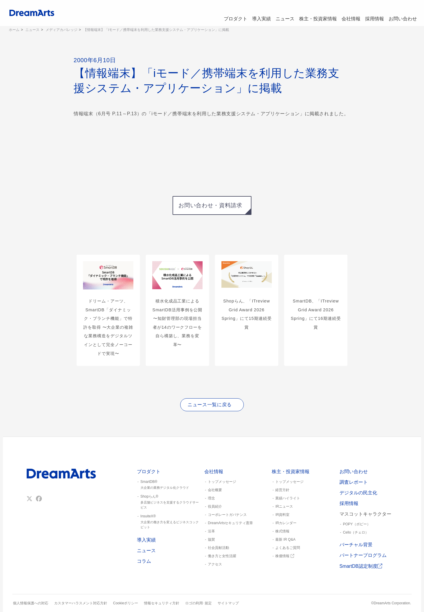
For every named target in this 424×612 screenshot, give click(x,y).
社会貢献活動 (218, 548)
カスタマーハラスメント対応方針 (80, 603)
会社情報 (346, 13)
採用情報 (372, 13)
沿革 (211, 531)
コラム (144, 561)
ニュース (278, 13)
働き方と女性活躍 (222, 556)
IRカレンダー (286, 523)
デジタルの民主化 (358, 492)
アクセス (215, 564)
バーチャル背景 (355, 544)
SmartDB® (168, 485)
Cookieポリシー (125, 603)
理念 (211, 498)
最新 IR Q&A (285, 539)
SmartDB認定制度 (360, 566)
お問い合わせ (402, 13)
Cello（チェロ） (356, 532)
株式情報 (282, 531)
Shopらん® (168, 502)
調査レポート (353, 482)
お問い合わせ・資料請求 (210, 205)
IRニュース (284, 506)
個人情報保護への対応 (30, 603)
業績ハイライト (287, 498)
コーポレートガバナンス (227, 515)
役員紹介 (215, 506)
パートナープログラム (363, 555)
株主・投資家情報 (312, 13)
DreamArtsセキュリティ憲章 (230, 523)
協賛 (211, 539)
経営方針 (282, 490)
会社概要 (215, 490)
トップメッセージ (222, 482)
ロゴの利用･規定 (198, 603)
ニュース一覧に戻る (210, 404)
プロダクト (224, 13)
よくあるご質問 (287, 548)
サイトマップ (228, 603)
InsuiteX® (168, 521)
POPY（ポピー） (356, 524)
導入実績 (252, 13)
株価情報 (284, 556)
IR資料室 (282, 515)
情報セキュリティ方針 (161, 603)
